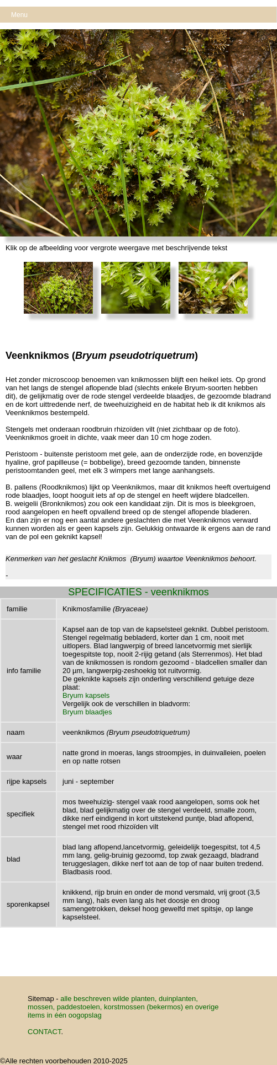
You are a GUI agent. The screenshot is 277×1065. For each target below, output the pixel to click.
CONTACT (44, 1032)
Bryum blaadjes (87, 712)
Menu (19, 15)
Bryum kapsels (85, 695)
